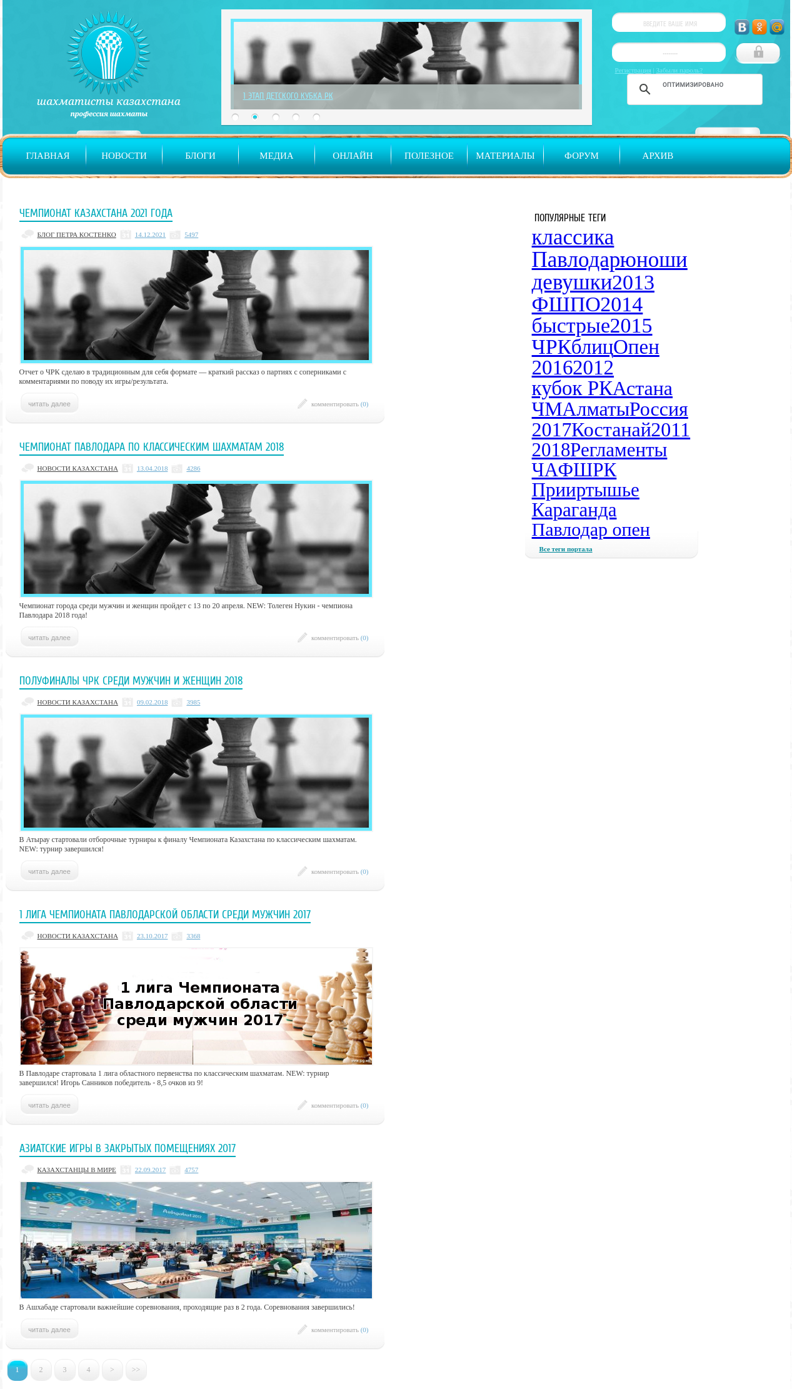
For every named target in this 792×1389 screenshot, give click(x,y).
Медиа (276, 156)
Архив (658, 156)
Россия (658, 409)
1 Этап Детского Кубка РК (288, 96)
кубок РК (572, 388)
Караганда (574, 510)
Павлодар (576, 260)
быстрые (571, 325)
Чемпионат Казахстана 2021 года (96, 213)
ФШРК (587, 470)
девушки (572, 282)
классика (573, 237)
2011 (670, 429)
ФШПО (566, 304)
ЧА (545, 470)
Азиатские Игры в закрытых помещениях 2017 (127, 1148)
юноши (654, 260)
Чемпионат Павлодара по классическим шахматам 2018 (151, 447)
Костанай (611, 429)
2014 (621, 304)
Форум (581, 156)
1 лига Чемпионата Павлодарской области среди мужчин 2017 (165, 914)
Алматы (595, 409)
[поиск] (693, 84)
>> (136, 1369)
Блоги (200, 156)
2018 (551, 450)
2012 (593, 367)
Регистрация (633, 70)
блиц (592, 347)
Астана (643, 388)
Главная (47, 156)
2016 (552, 367)
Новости (124, 156)
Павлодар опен (591, 529)
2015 (631, 325)
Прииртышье (585, 490)
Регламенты (618, 450)
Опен (636, 347)
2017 (552, 429)
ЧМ (547, 409)
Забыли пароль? (679, 70)
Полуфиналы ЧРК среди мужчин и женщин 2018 (131, 680)
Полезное (429, 156)
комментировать (340, 404)
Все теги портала (566, 549)
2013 (633, 282)
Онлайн (353, 156)
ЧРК (552, 346)
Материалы (505, 156)
